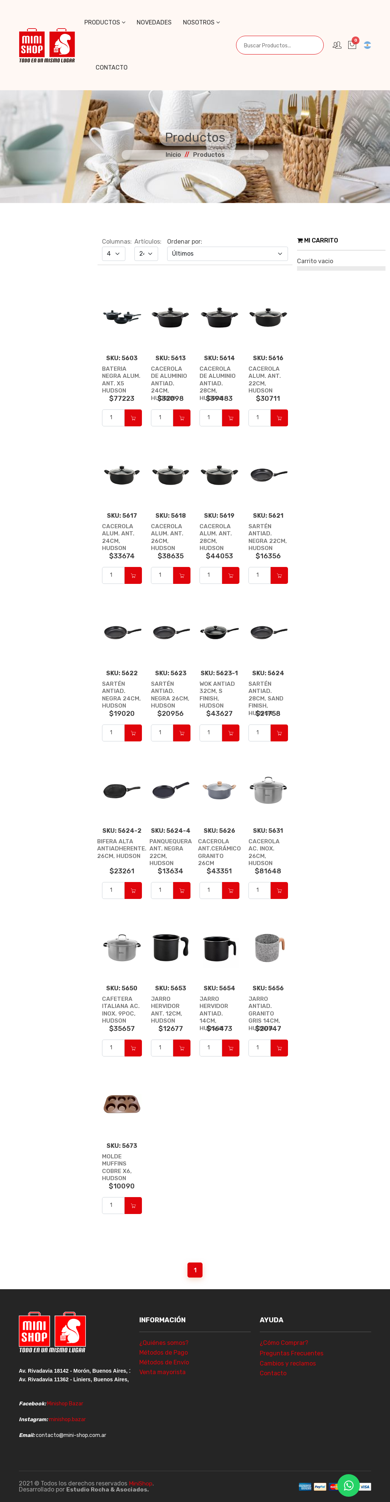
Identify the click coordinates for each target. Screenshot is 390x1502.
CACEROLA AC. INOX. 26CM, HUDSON (264, 852)
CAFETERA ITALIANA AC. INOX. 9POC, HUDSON (121, 1009)
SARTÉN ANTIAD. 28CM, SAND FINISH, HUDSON (266, 698)
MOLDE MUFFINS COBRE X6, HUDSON (118, 1167)
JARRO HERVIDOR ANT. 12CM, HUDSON (167, 1009)
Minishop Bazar (65, 1403)
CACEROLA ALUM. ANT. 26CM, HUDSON (167, 537)
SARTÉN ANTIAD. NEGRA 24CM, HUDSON (114, 698)
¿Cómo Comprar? (284, 1342)
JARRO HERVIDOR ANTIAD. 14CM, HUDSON (215, 1013)
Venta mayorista (162, 1372)
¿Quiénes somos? (164, 1342)
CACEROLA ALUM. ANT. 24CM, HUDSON (118, 537)
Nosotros (201, 22)
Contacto (112, 67)
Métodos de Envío (164, 1362)
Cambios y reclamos (288, 1363)
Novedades (154, 22)
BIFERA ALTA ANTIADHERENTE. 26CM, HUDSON (122, 848)
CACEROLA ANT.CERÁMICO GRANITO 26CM (219, 852)
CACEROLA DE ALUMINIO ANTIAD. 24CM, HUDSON (169, 383)
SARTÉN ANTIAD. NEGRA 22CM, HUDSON (268, 537)
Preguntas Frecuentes (291, 1353)
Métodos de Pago (163, 1352)
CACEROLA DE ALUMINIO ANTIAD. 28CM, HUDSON (218, 383)
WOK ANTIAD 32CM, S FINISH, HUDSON (218, 694)
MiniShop (141, 1483)
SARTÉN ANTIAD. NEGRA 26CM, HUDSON (163, 698)
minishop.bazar (67, 1419)
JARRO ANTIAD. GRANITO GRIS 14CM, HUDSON (264, 1013)
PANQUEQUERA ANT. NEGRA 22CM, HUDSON (170, 848)
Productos (104, 22)
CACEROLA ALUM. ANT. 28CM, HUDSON (216, 537)
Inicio (173, 154)
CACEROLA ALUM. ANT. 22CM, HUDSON (264, 379)
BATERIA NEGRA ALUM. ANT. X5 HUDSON (122, 379)
